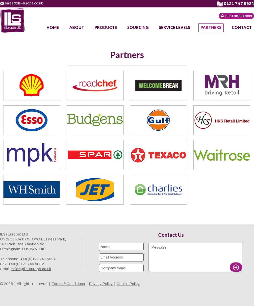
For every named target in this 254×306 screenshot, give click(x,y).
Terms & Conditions (68, 284)
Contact (242, 27)
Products (106, 27)
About (76, 27)
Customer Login (238, 16)
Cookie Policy (128, 284)
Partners (211, 27)
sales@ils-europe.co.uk (21, 3)
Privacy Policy (101, 284)
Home (53, 27)
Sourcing (138, 27)
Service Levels (174, 27)
